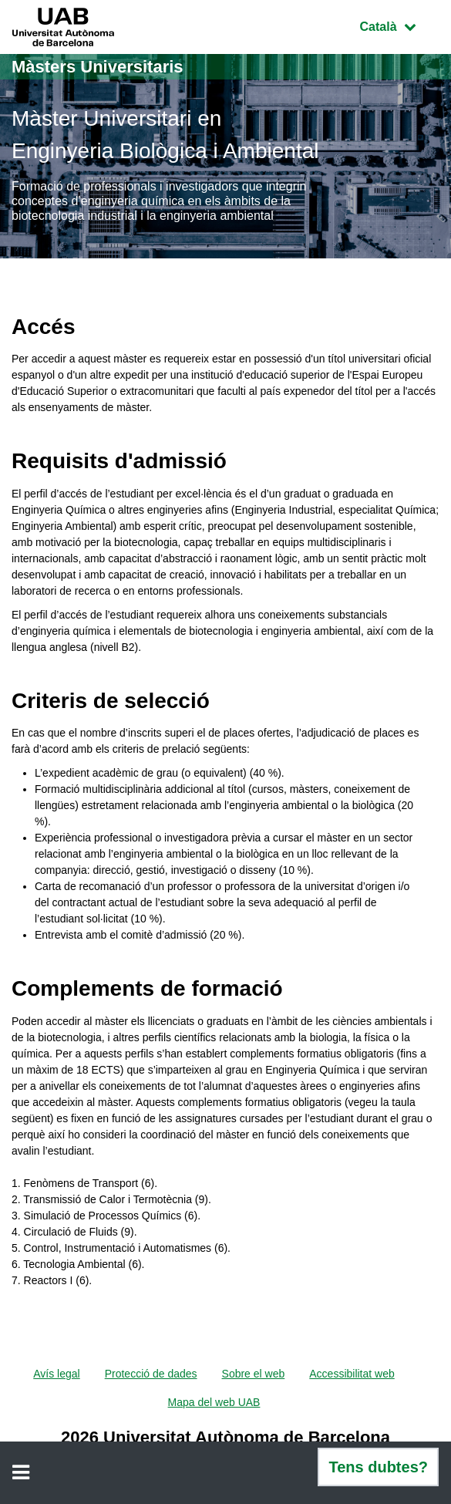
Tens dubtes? (378, 1466)
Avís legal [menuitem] (56, 1373)
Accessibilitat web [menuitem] (352, 1373)
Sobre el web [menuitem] (253, 1373)
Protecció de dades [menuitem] (151, 1373)
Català (399, 25)
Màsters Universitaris (97, 66)
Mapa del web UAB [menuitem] (214, 1402)
